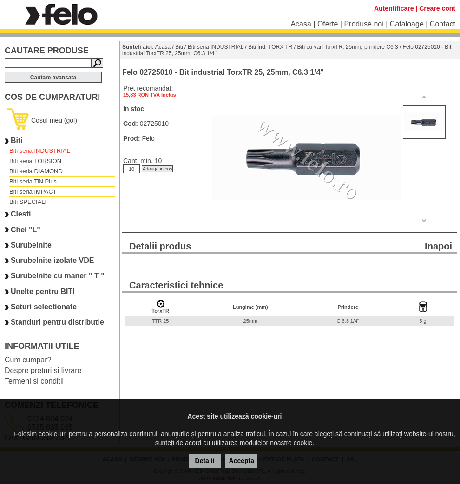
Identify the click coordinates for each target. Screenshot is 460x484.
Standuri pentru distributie (57, 323)
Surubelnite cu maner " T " (58, 276)
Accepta (241, 460)
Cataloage (407, 24)
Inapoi (438, 246)
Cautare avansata (53, 77)
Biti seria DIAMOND (36, 171)
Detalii (205, 460)
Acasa (300, 24)
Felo (148, 138)
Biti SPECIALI (27, 201)
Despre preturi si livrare (43, 370)
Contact (442, 24)
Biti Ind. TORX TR (270, 47)
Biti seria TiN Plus (33, 181)
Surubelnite (31, 245)
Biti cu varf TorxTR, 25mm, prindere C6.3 (347, 47)
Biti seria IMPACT (33, 191)
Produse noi (363, 24)
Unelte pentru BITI (43, 291)
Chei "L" (25, 230)
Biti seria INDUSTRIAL (39, 150)
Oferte (327, 24)
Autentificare (394, 8)
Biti (17, 140)
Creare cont (437, 8)
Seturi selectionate (44, 307)
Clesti (21, 214)
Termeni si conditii (34, 381)
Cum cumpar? (28, 360)
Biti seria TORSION (35, 160)
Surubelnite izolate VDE (52, 260)
